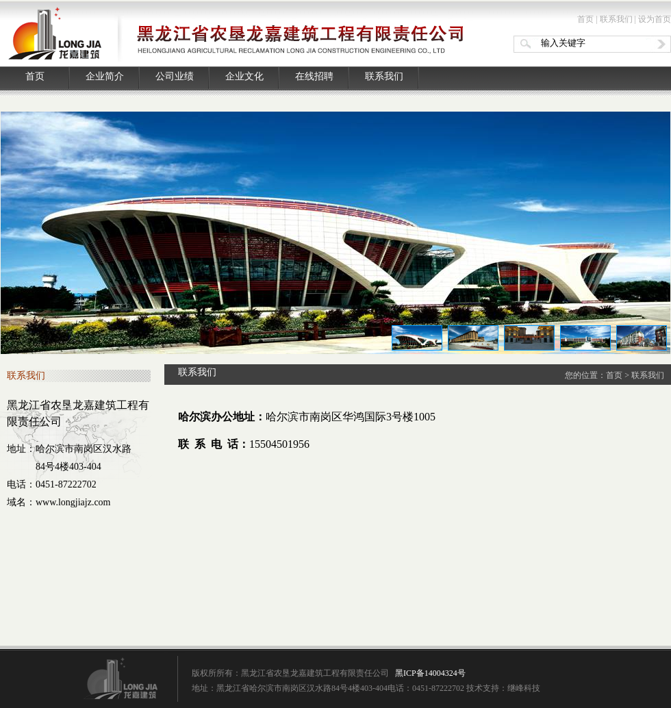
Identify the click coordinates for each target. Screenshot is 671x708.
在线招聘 (314, 76)
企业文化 (244, 76)
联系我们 (616, 19)
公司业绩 (174, 76)
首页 (585, 19)
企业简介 (105, 76)
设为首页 (654, 19)
